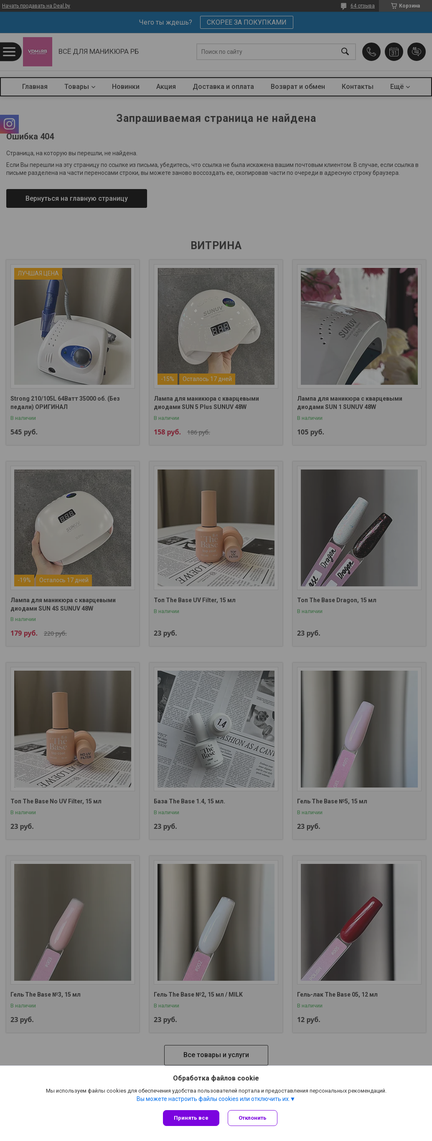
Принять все (191, 1118)
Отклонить (253, 1118)
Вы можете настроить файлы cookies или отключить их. (213, 1099)
